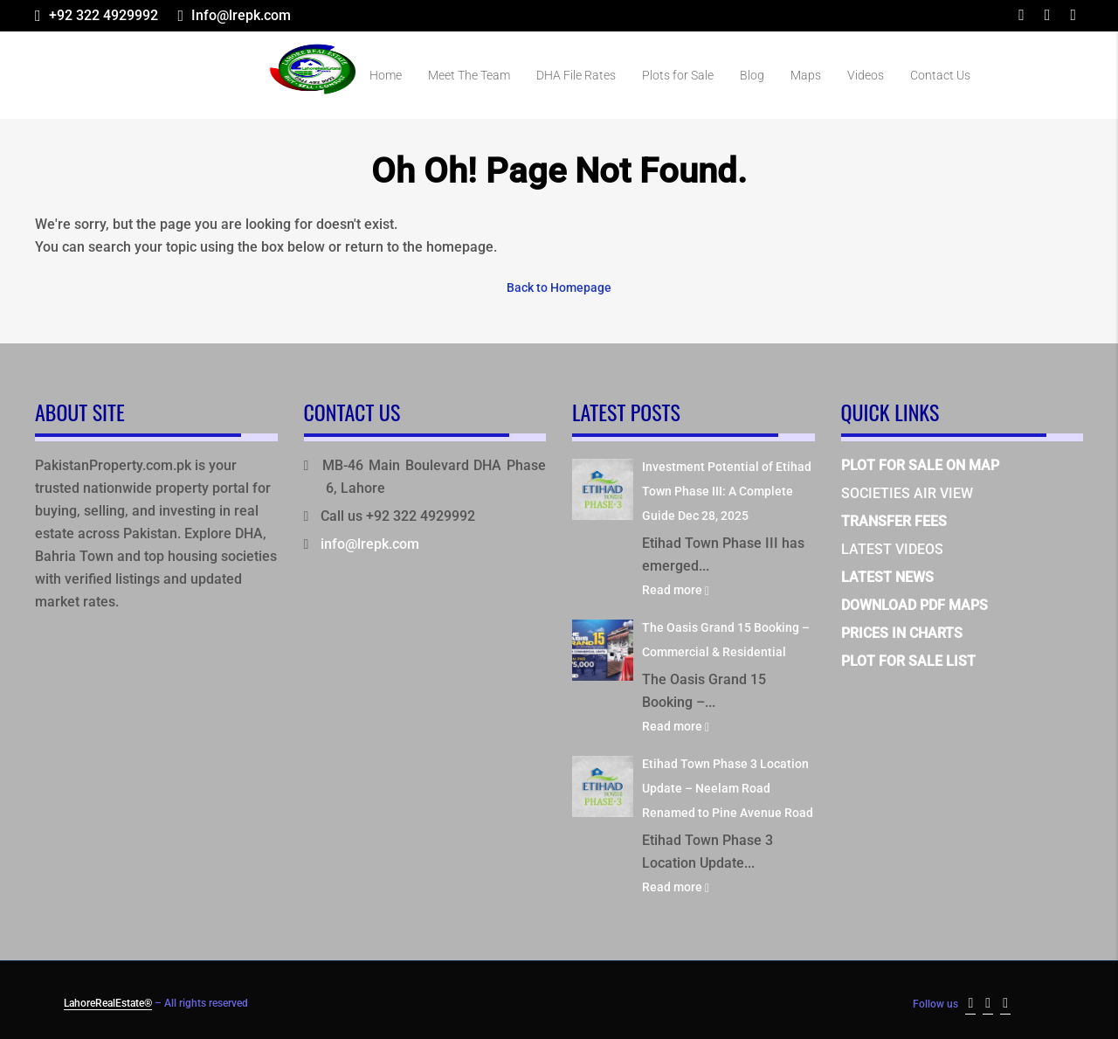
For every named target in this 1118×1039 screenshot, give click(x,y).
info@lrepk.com (370, 541)
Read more (675, 587)
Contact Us (940, 75)
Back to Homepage (559, 286)
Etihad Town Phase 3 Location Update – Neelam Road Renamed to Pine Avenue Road (727, 785)
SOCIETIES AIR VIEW (907, 490)
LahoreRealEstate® (108, 1000)
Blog (752, 75)
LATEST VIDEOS (892, 546)
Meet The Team (469, 75)
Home (385, 75)
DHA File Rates (576, 75)
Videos (865, 75)
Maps (805, 75)
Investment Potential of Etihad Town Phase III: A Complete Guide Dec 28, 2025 (726, 488)
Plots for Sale (678, 75)
